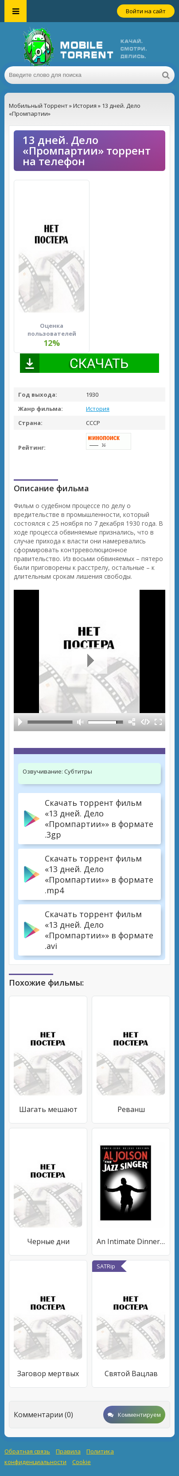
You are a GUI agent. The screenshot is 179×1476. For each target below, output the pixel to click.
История (97, 409)
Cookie (81, 1462)
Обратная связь (27, 1451)
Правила (68, 1451)
